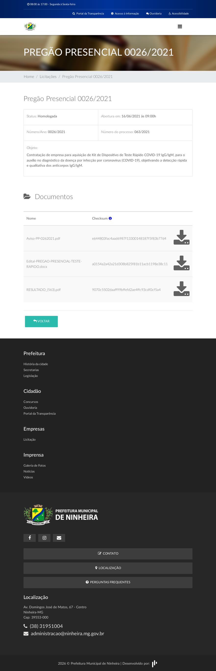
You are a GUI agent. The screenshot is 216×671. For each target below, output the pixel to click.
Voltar (41, 321)
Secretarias (31, 370)
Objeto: (32, 148)
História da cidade (36, 364)
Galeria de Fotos (35, 465)
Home (29, 77)
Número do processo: (117, 132)
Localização (108, 568)
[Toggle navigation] (180, 26)
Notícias (29, 471)
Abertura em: (110, 116)
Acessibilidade (179, 13)
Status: (32, 116)
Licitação (30, 439)
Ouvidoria (153, 13)
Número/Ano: (37, 132)
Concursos (31, 402)
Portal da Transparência (88, 13)
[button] (110, 218)
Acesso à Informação (125, 13)
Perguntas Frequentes (108, 582)
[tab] (28, 209)
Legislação (31, 376)
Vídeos (28, 477)
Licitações (48, 77)
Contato (108, 553)
